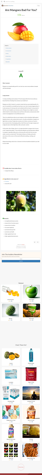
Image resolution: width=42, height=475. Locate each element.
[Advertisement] (21, 153)
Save (38, 5)
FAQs (7, 53)
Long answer (8, 50)
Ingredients (8, 59)
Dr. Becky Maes (10, 5)
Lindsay (23, 244)
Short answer (8, 48)
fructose (7, 181)
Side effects (8, 56)
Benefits (8, 61)
